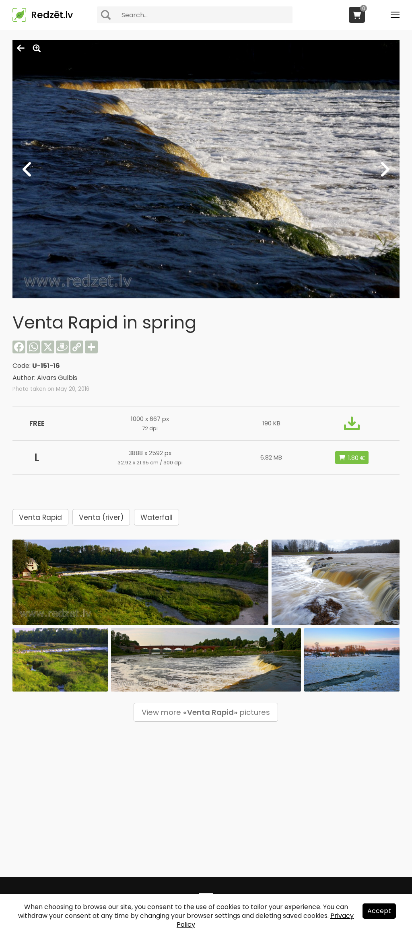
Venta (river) (101, 517)
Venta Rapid (40, 517)
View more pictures (206, 712)
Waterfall (156, 517)
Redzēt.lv (52, 14)
